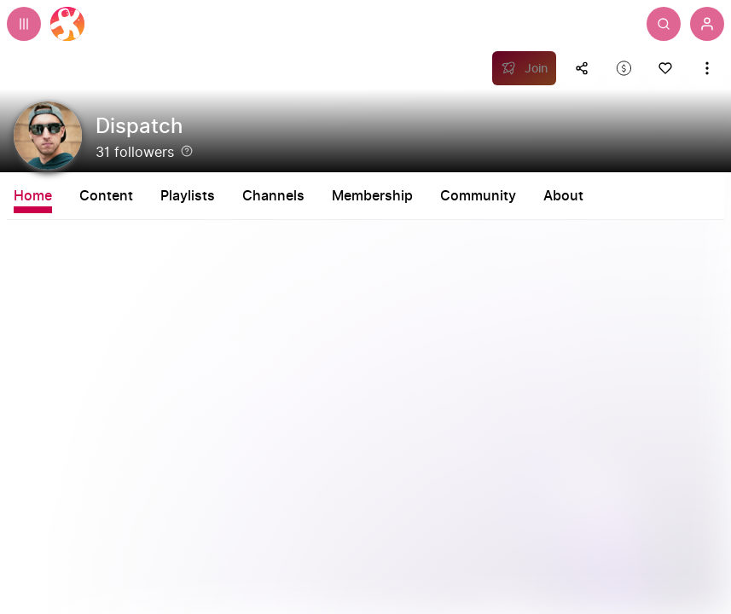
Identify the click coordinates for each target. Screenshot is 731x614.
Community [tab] (478, 196)
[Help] (187, 151)
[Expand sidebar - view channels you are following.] (24, 24)
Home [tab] (33, 196)
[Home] (67, 24)
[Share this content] (581, 68)
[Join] (524, 68)
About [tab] (563, 196)
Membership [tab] (372, 196)
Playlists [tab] (187, 196)
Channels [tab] (273, 196)
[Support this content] (623, 68)
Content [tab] (106, 196)
